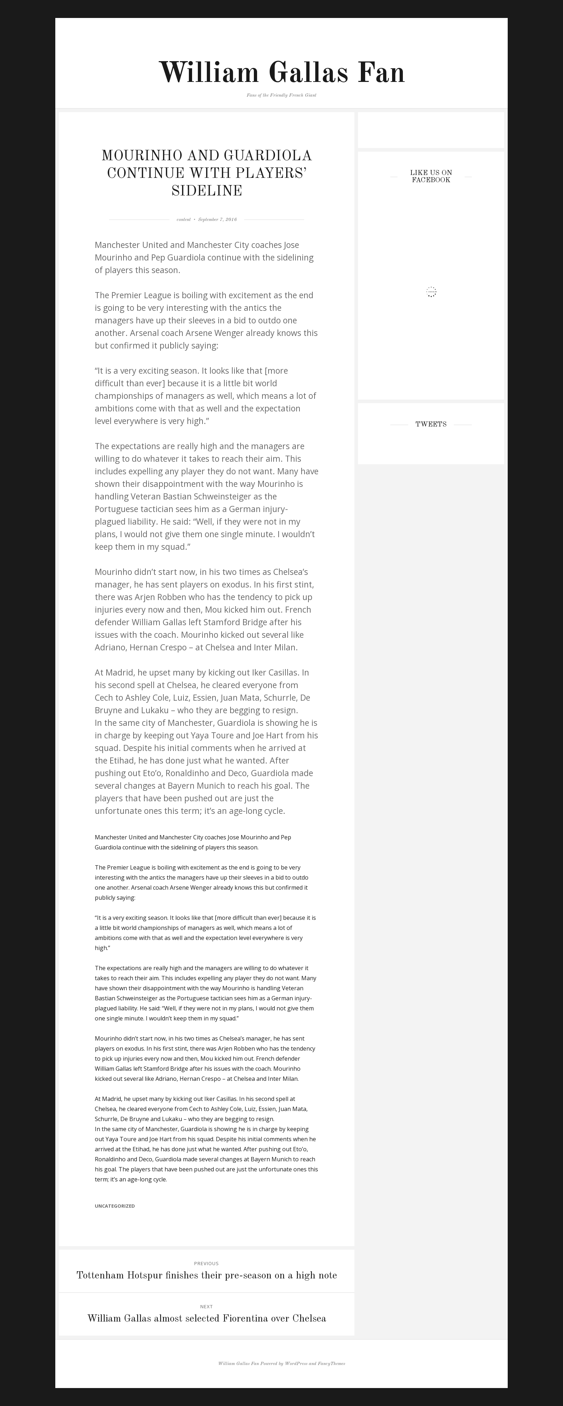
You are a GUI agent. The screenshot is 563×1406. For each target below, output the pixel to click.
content (184, 219)
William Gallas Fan (281, 74)
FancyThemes (331, 1363)
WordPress (296, 1363)
